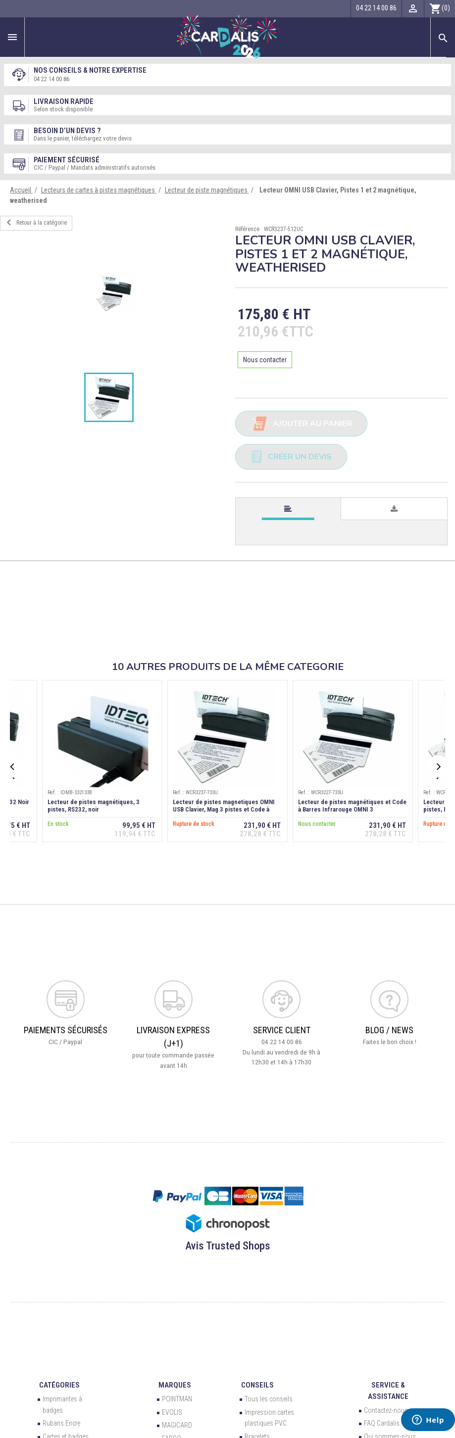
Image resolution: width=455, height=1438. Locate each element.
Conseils (257, 1385)
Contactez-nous (386, 1410)
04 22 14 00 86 (51, 79)
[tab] (289, 509)
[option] (114, 293)
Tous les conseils (269, 1399)
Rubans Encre (61, 1423)
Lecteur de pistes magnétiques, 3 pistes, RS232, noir (94, 805)
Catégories (59, 1385)
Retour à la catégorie (35, 223)
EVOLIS (172, 1412)
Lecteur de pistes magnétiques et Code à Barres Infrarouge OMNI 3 (352, 805)
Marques (174, 1385)
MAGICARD (177, 1425)
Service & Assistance (388, 1391)
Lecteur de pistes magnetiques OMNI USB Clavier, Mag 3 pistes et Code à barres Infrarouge (224, 809)
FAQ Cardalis (382, 1423)
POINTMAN (177, 1399)
